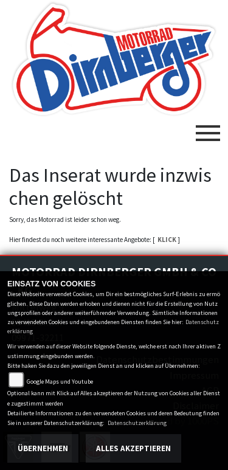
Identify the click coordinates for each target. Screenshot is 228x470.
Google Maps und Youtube (60, 381)
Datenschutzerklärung (137, 423)
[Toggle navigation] (208, 128)
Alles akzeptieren (133, 448)
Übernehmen (43, 448)
